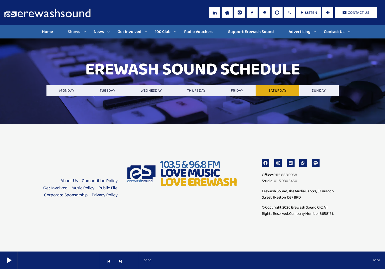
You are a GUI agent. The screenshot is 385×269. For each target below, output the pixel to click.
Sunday (319, 90)
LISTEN (308, 12)
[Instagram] (239, 12)
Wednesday (151, 90)
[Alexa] (277, 12)
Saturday (277, 90)
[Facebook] (252, 12)
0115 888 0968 (285, 175)
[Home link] (47, 12)
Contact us (355, 12)
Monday (66, 90)
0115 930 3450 (285, 181)
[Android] (264, 12)
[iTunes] (227, 12)
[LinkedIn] (214, 12)
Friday (237, 90)
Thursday (196, 90)
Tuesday (107, 90)
